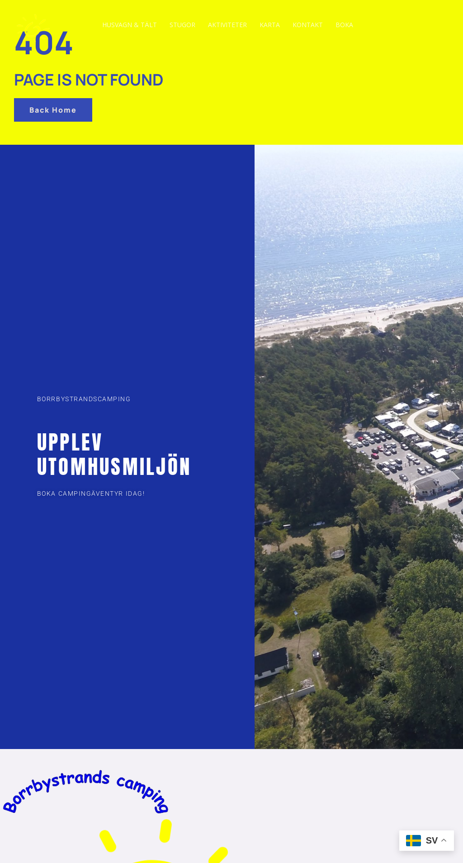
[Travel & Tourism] (36, 23)
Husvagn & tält (129, 24)
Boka (344, 24)
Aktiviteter (227, 24)
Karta (270, 24)
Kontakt (308, 24)
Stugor (182, 24)
